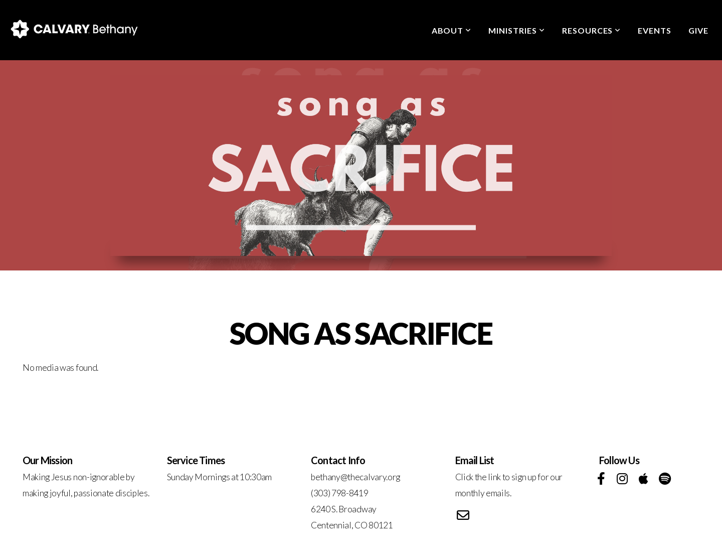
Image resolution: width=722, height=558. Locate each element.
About (452, 30)
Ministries (516, 30)
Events (654, 30)
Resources (591, 30)
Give (698, 30)
